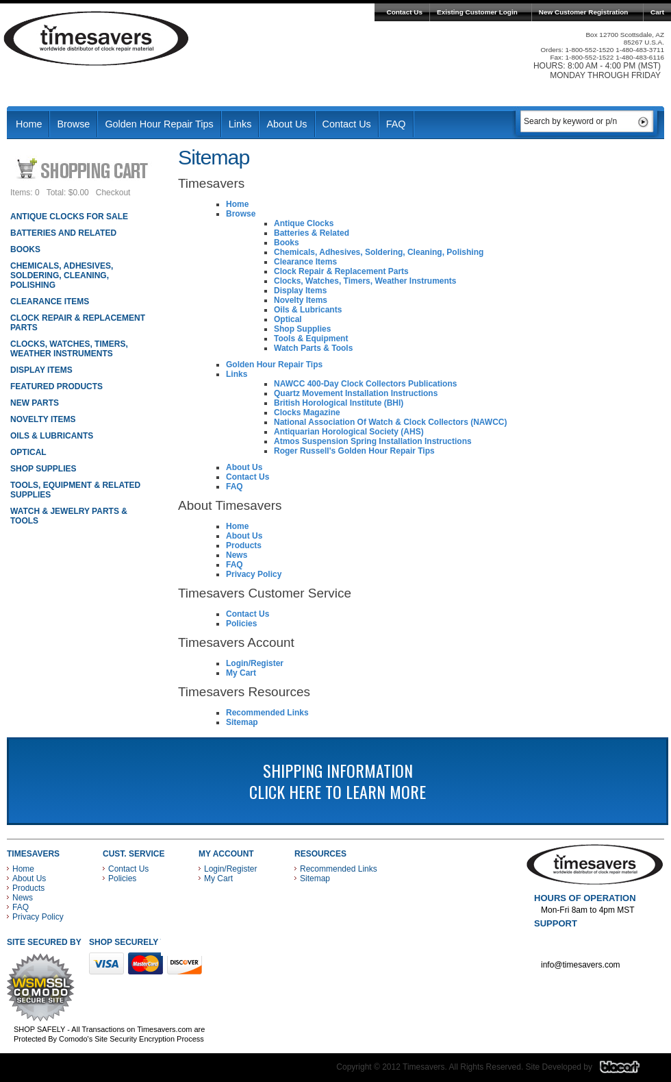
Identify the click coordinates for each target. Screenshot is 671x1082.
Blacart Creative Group (628, 1070)
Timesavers (96, 38)
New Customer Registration (584, 12)
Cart (657, 12)
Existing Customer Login (477, 12)
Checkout (113, 192)
